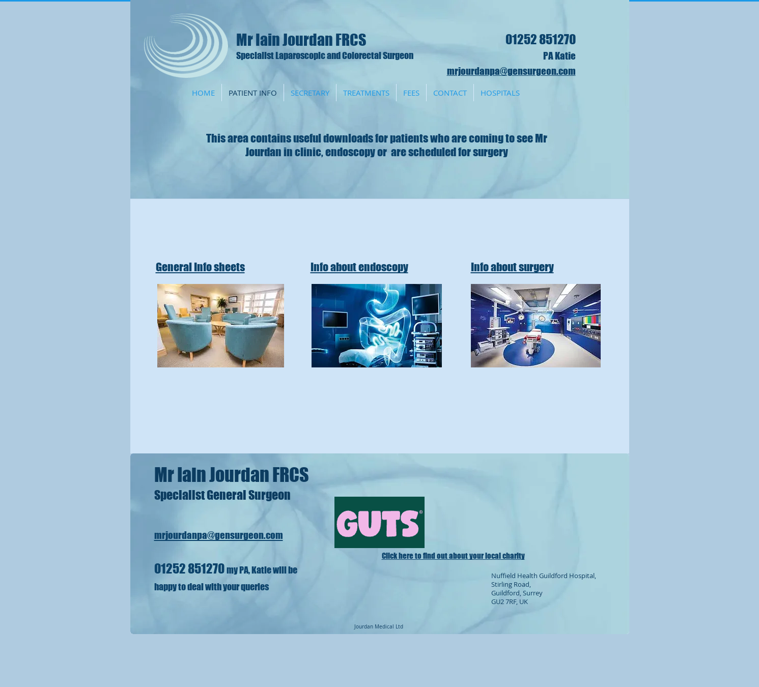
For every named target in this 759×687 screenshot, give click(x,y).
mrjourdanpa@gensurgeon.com (511, 71)
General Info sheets (200, 267)
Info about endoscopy (359, 267)
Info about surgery (512, 267)
